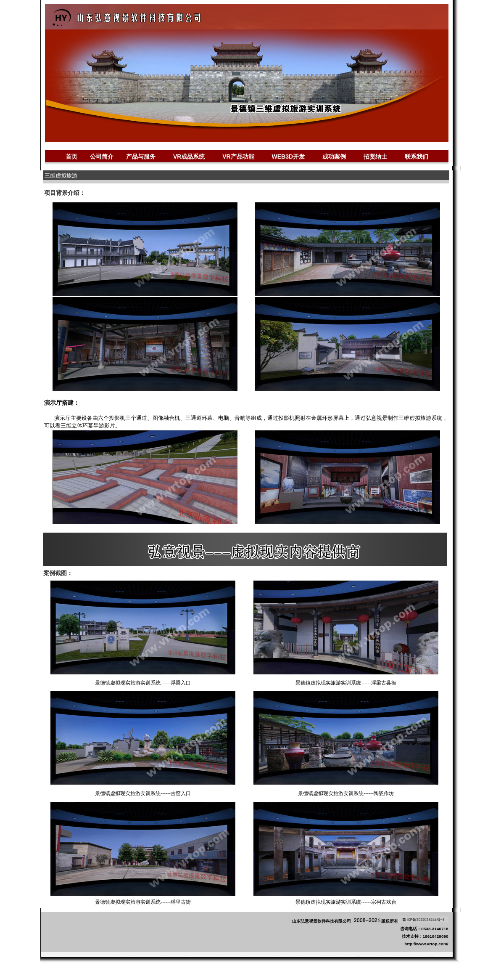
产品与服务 (141, 156)
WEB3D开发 (288, 156)
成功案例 (334, 157)
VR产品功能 (238, 156)
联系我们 (416, 156)
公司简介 (101, 156)
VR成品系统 (189, 156)
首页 (71, 156)
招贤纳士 (375, 156)
